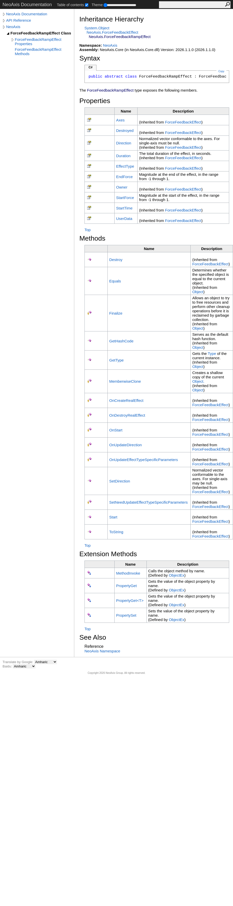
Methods (92, 238)
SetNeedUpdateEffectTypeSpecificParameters (148, 502)
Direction (123, 143)
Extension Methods (108, 554)
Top (87, 230)
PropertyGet (126, 586)
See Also (92, 637)
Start (113, 517)
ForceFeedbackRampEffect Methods (38, 51)
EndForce (124, 177)
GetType (116, 360)
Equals (115, 281)
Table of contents (70, 5)
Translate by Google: (18, 662)
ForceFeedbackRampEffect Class (40, 33)
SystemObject (96, 28)
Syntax (89, 58)
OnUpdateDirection (125, 445)
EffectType (125, 166)
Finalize (115, 313)
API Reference (18, 20)
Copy (221, 71)
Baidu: (8, 666)
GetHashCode (121, 341)
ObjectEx (176, 575)
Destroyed (124, 130)
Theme (97, 5)
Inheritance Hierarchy (111, 19)
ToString (116, 532)
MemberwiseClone (125, 381)
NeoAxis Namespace (102, 651)
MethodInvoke (128, 573)
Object (197, 292)
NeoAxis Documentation (26, 14)
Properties (94, 101)
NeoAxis (13, 26)
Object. (198, 381)
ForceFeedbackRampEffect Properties (38, 41)
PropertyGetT (130, 600)
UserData (124, 218)
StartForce (125, 197)
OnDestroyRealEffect (127, 415)
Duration (123, 156)
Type (212, 353)
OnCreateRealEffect (126, 400)
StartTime (124, 208)
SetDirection (119, 481)
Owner (121, 187)
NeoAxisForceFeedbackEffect (112, 32)
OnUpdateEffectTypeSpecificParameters (143, 459)
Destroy (115, 259)
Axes (120, 120)
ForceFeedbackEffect (183, 122)
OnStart (115, 430)
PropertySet (126, 615)
